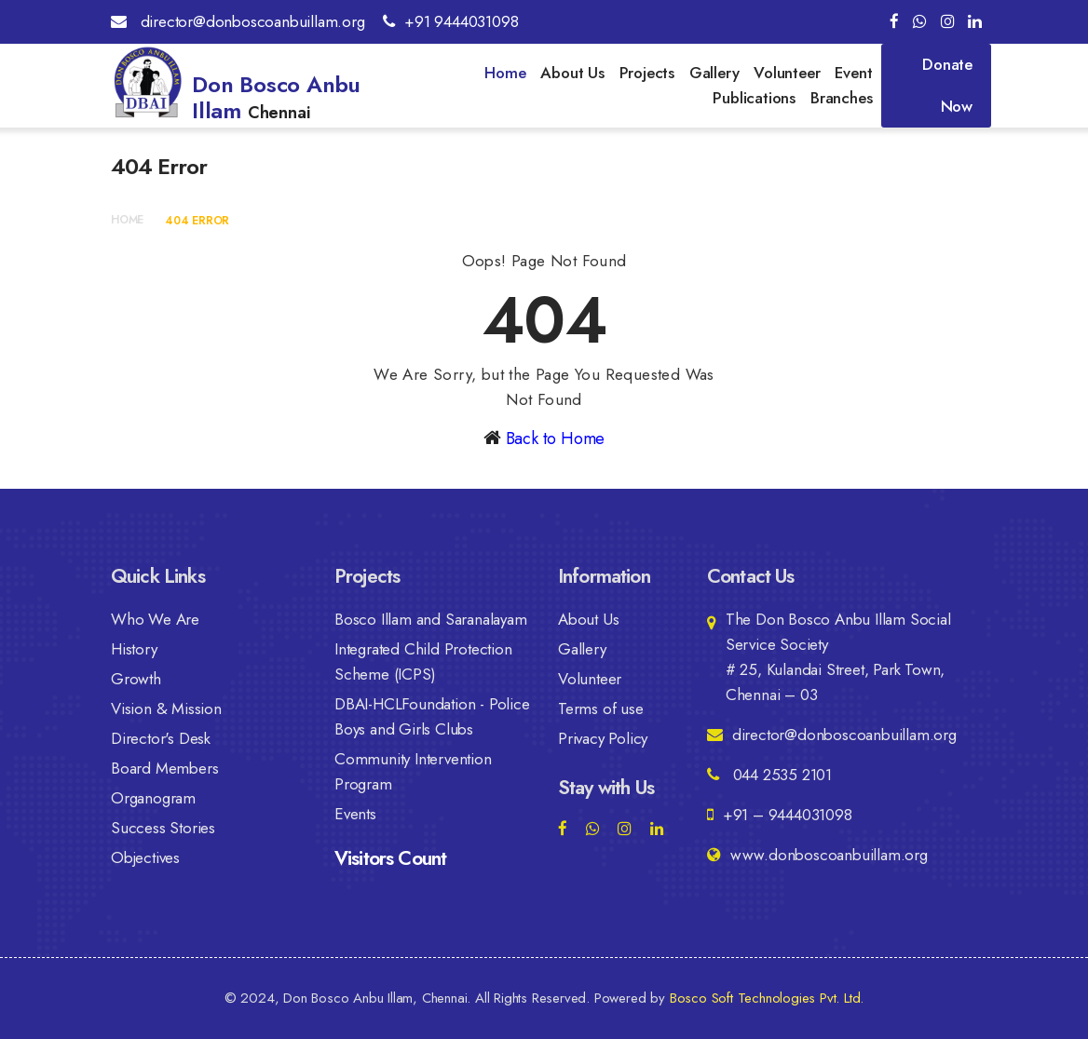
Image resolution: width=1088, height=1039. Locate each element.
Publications (754, 98)
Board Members (164, 768)
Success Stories (163, 827)
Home (504, 72)
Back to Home (555, 438)
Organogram (153, 798)
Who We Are (155, 619)
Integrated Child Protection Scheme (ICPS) (423, 661)
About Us (572, 72)
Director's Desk (161, 738)
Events (355, 814)
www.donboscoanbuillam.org (817, 854)
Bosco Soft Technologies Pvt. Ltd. (767, 998)
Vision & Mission (166, 708)
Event (853, 72)
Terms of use (601, 708)
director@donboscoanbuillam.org (238, 21)
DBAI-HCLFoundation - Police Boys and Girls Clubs (432, 716)
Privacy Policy (602, 738)
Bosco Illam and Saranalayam (430, 619)
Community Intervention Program (413, 771)
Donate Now (947, 85)
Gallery (714, 72)
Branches (841, 98)
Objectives (145, 857)
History (134, 649)
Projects (646, 72)
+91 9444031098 (450, 21)
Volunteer (787, 72)
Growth (136, 679)
